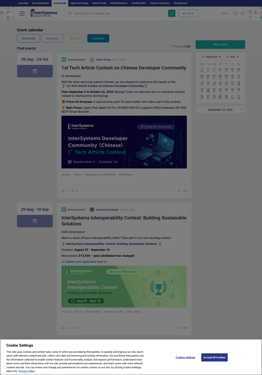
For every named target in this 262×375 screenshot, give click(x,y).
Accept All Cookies (214, 360)
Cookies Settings (185, 360)
